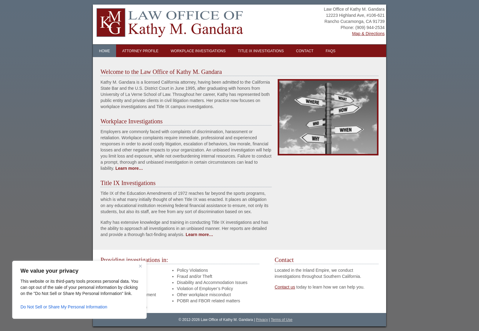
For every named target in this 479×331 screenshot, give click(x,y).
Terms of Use (282, 320)
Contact (304, 51)
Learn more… (129, 168)
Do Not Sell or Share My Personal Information (63, 306)
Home (104, 51)
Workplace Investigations (198, 51)
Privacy (262, 320)
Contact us (285, 287)
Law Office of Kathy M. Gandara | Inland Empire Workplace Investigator (165, 24)
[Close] (140, 266)
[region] (79, 290)
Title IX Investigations (261, 51)
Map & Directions (368, 33)
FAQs (330, 51)
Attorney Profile (140, 51)
